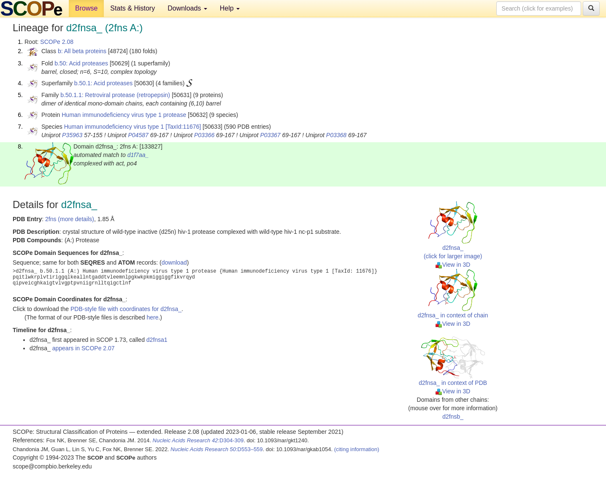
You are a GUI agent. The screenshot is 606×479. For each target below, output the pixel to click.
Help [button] (230, 8)
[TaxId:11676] (183, 126)
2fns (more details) (69, 219)
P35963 (72, 135)
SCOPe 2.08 (56, 41)
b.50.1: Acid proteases (103, 83)
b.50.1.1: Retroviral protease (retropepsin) (115, 95)
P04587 (138, 135)
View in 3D (453, 264)
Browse (86, 8)
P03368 (336, 135)
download (174, 262)
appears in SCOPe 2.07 (83, 348)
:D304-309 (198, 440)
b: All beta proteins (82, 51)
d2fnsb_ (452, 416)
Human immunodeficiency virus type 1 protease (124, 114)
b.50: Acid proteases (81, 63)
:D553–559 (216, 449)
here (152, 317)
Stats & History (132, 8)
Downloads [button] (187, 8)
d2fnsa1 (157, 339)
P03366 (204, 135)
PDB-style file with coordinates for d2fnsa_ (125, 309)
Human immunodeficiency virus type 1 (114, 126)
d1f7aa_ (138, 155)
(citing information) (356, 449)
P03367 (270, 135)
